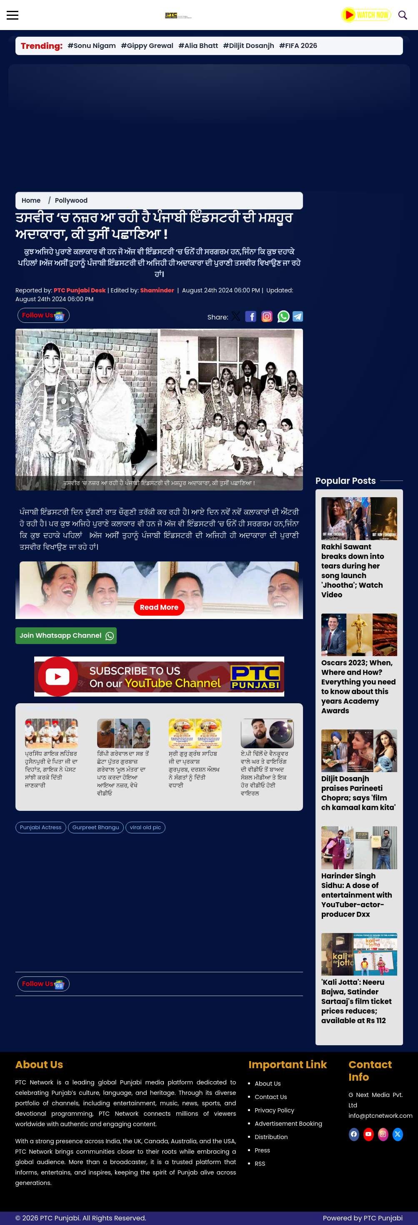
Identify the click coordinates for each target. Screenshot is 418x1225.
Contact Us (271, 1097)
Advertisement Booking (289, 1123)
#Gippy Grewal (147, 46)
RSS (260, 1164)
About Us (268, 1083)
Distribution (271, 1137)
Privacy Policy (275, 1110)
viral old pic (145, 830)
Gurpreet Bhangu (96, 830)
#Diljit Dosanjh (248, 46)
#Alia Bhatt (198, 46)
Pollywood (71, 203)
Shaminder (157, 293)
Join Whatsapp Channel (68, 638)
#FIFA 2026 (298, 46)
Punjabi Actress (40, 830)
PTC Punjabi (383, 1218)
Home (31, 203)
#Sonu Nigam (92, 46)
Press (262, 1150)
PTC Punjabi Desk (80, 293)
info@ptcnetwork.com (381, 1116)
